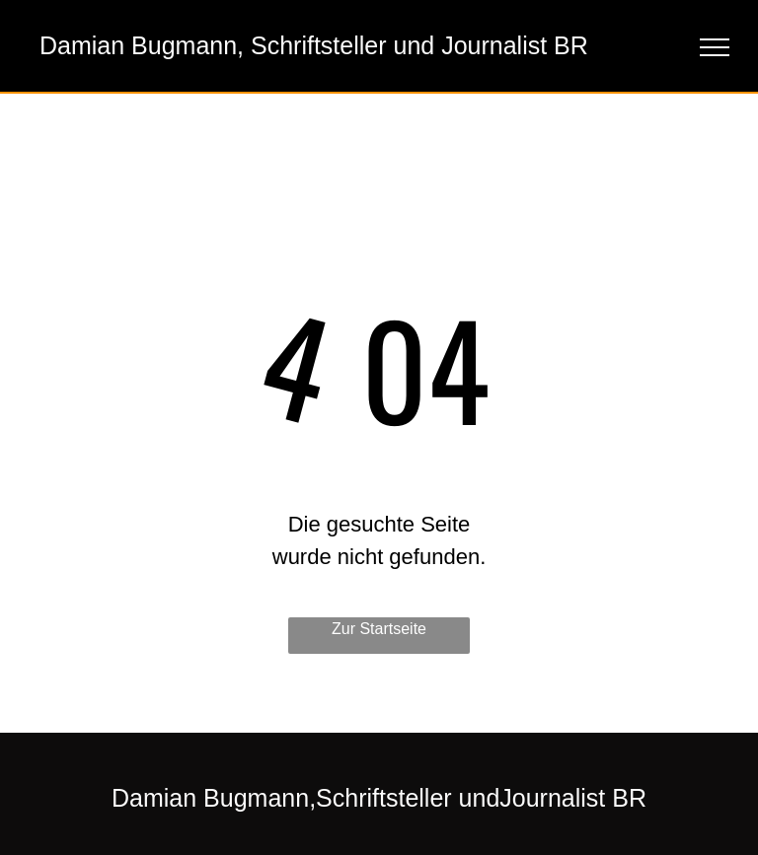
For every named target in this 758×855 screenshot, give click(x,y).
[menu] (714, 47)
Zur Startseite (379, 628)
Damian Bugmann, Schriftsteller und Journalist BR (313, 45)
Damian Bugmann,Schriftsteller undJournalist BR (379, 798)
